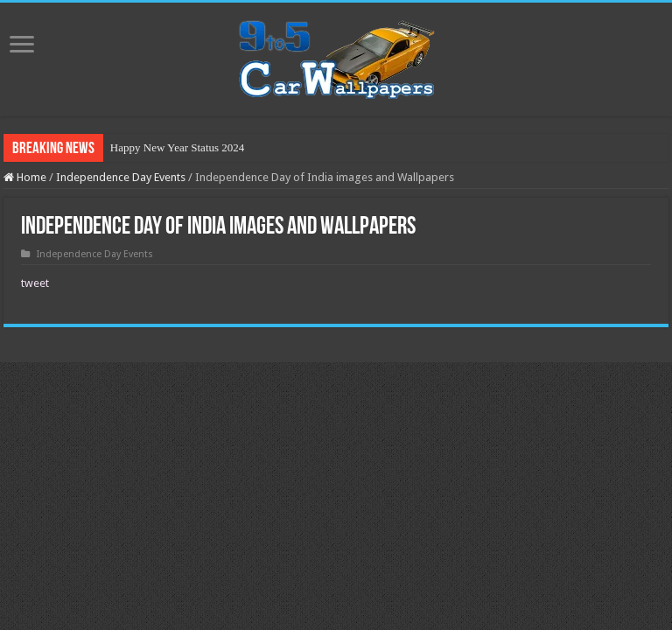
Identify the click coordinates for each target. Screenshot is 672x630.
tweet (35, 283)
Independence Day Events (121, 177)
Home (25, 177)
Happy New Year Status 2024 (177, 147)
